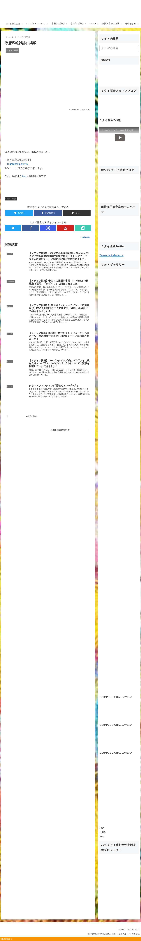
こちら (23, 176)
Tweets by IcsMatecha (111, 255)
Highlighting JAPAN (17, 164)
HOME (121, 929)
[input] (119, 48)
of (102, 832)
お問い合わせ (132, 929)
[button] (136, 48)
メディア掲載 (11, 199)
